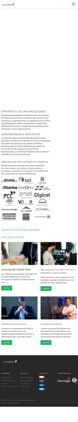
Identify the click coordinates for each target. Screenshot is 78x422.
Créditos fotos (25, 386)
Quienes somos (6, 377)
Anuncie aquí (24, 383)
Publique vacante (26, 380)
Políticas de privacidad (9, 386)
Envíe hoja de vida (26, 377)
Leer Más (6, 288)
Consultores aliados (8, 380)
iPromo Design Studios (9, 403)
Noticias (4, 383)
